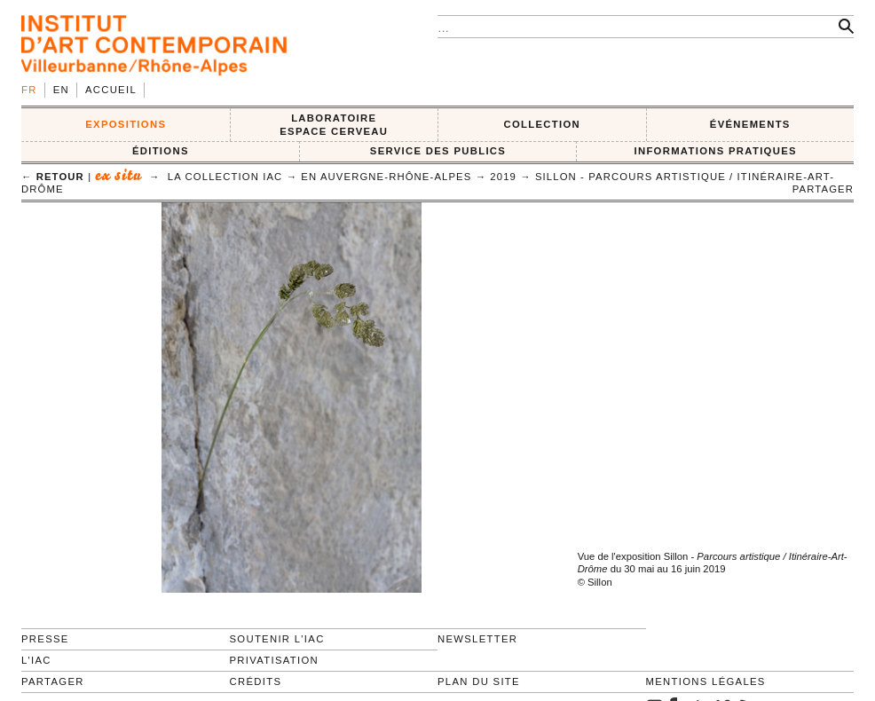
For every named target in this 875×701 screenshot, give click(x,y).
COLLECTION (542, 124)
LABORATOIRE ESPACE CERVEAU (334, 125)
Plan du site (479, 681)
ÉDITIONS (160, 151)
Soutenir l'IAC (277, 639)
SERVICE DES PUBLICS (438, 151)
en (61, 89)
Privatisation (274, 660)
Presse (45, 639)
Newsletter (477, 639)
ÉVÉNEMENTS (750, 124)
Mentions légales (706, 681)
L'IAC (36, 660)
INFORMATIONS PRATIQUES (715, 151)
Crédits (256, 681)
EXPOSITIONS (125, 124)
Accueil (111, 89)
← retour (52, 176)
